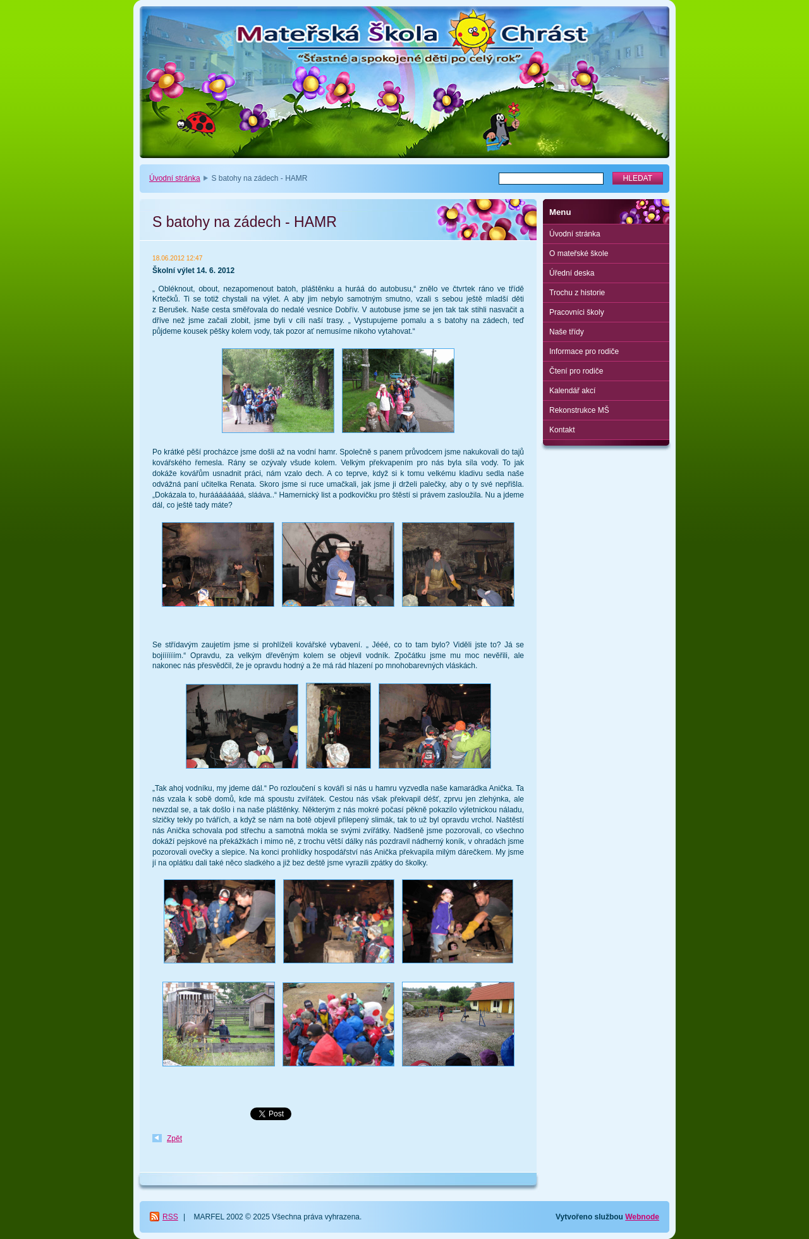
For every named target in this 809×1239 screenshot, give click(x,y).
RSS (170, 1216)
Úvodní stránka (174, 178)
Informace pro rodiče (584, 351)
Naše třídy (566, 331)
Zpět (174, 1138)
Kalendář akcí (572, 390)
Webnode (642, 1216)
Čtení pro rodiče (576, 371)
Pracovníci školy (576, 312)
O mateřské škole (578, 253)
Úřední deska (571, 273)
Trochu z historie (577, 292)
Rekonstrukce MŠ (579, 410)
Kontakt (562, 429)
